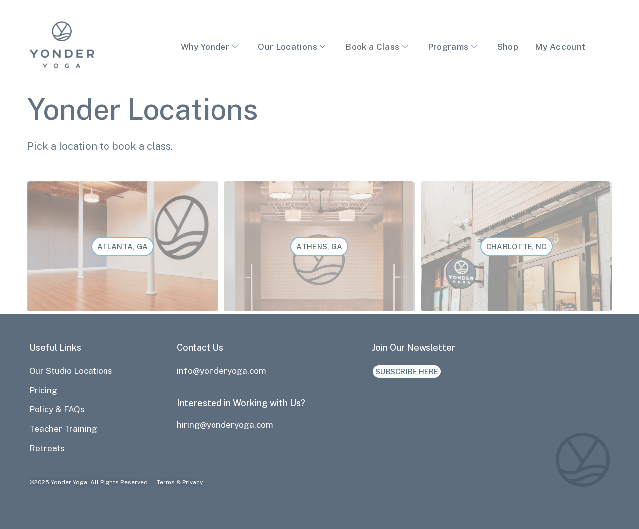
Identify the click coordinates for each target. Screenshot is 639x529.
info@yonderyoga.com (221, 371)
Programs (452, 46)
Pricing (43, 390)
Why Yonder (209, 46)
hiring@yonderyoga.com (225, 425)
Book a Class (376, 46)
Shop (507, 47)
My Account (560, 47)
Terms (166, 482)
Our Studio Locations (70, 371)
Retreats (47, 448)
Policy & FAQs (57, 409)
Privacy (192, 482)
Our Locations (291, 46)
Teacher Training (63, 429)
